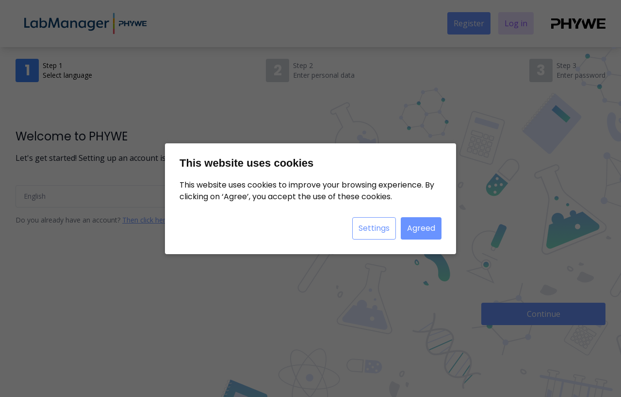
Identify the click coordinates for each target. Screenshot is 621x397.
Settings (374, 228)
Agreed (421, 228)
